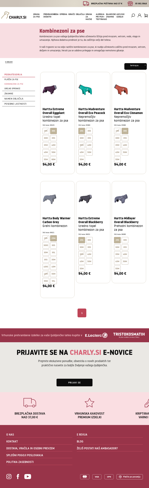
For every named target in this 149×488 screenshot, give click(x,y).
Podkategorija (13, 74)
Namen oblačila (13, 98)
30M (46, 138)
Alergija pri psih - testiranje (101, 17)
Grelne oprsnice (12, 88)
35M (46, 145)
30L (53, 252)
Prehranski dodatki (49, 15)
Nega (56, 14)
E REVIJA (82, 434)
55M (46, 159)
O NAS (10, 434)
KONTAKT (12, 441)
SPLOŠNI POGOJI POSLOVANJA (24, 455)
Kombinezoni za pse (13, 84)
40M (53, 145)
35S (53, 138)
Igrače (71, 14)
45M (46, 152)
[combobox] (135, 66)
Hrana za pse (36, 15)
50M (53, 152)
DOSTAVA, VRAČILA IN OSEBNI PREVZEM (30, 448)
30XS (46, 245)
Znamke (8, 93)
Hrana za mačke (89, 17)
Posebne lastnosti (15, 103)
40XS (46, 266)
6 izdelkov (9, 62)
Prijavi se (74, 382)
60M (53, 159)
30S (89, 130)
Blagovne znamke (111, 15)
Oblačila (80, 14)
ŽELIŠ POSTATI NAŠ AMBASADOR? (97, 448)
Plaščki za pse (11, 79)
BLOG (80, 441)
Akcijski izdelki (120, 15)
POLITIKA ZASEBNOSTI (20, 462)
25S (46, 130)
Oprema (63, 14)
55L (53, 281)
